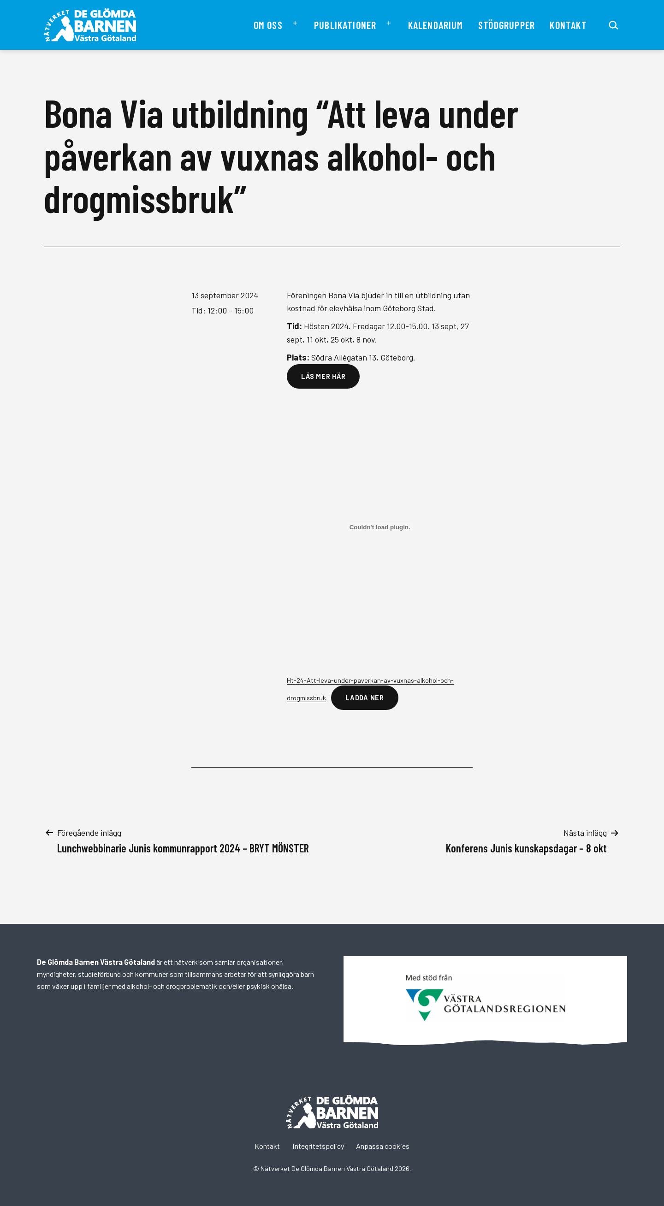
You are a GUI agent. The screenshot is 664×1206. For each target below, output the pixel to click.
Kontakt (568, 25)
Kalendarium (435, 25)
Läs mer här (323, 376)
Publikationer (345, 25)
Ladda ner (364, 698)
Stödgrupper (506, 25)
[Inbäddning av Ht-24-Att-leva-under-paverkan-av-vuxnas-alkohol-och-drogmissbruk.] (380, 527)
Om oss (268, 25)
